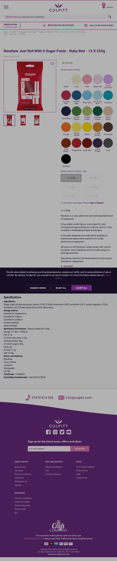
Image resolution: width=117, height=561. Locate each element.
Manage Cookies (38, 287)
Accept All (81, 287)
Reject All (61, 287)
